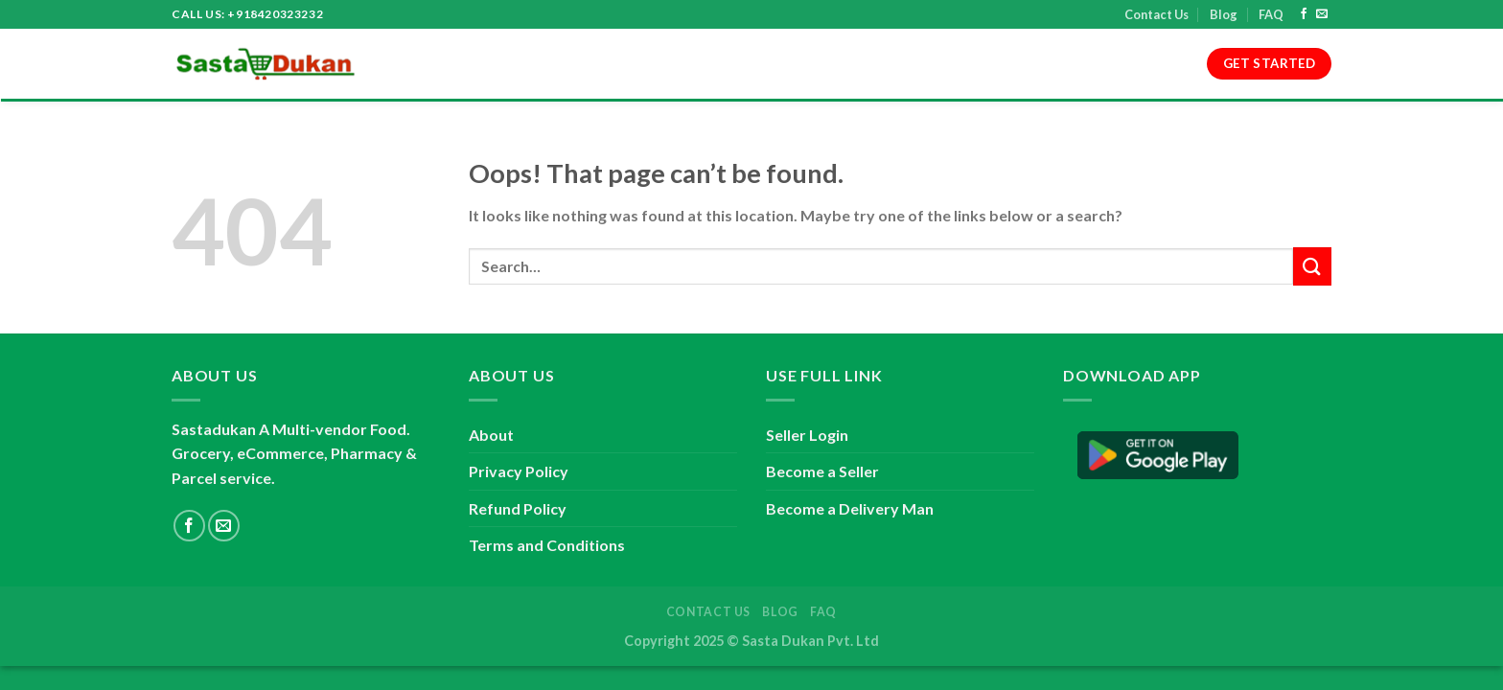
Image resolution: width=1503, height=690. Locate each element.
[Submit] (1312, 266)
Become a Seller (822, 471)
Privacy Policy (753, 64)
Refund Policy (876, 64)
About (473, 64)
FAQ (1271, 14)
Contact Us (1156, 14)
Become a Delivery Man (850, 508)
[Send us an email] (1322, 14)
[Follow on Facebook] (1303, 14)
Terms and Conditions (599, 64)
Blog (1223, 14)
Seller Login (807, 435)
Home (408, 64)
